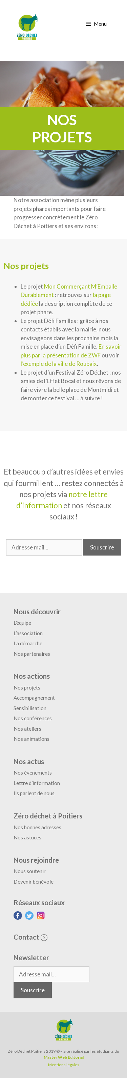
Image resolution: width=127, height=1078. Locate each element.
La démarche (28, 643)
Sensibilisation (30, 708)
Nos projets (27, 687)
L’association (28, 633)
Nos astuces (27, 837)
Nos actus (29, 761)
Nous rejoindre (36, 860)
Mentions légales (63, 1064)
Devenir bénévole (34, 882)
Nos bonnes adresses (37, 827)
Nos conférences (33, 718)
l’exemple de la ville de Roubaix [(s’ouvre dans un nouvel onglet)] (59, 363)
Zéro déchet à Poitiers (48, 816)
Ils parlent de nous (34, 793)
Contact (30, 937)
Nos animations (31, 739)
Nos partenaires (32, 654)
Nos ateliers (27, 729)
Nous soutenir (30, 871)
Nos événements (33, 773)
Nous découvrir (37, 612)
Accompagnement (34, 698)
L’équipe (22, 623)
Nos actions (32, 676)
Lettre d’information (37, 783)
